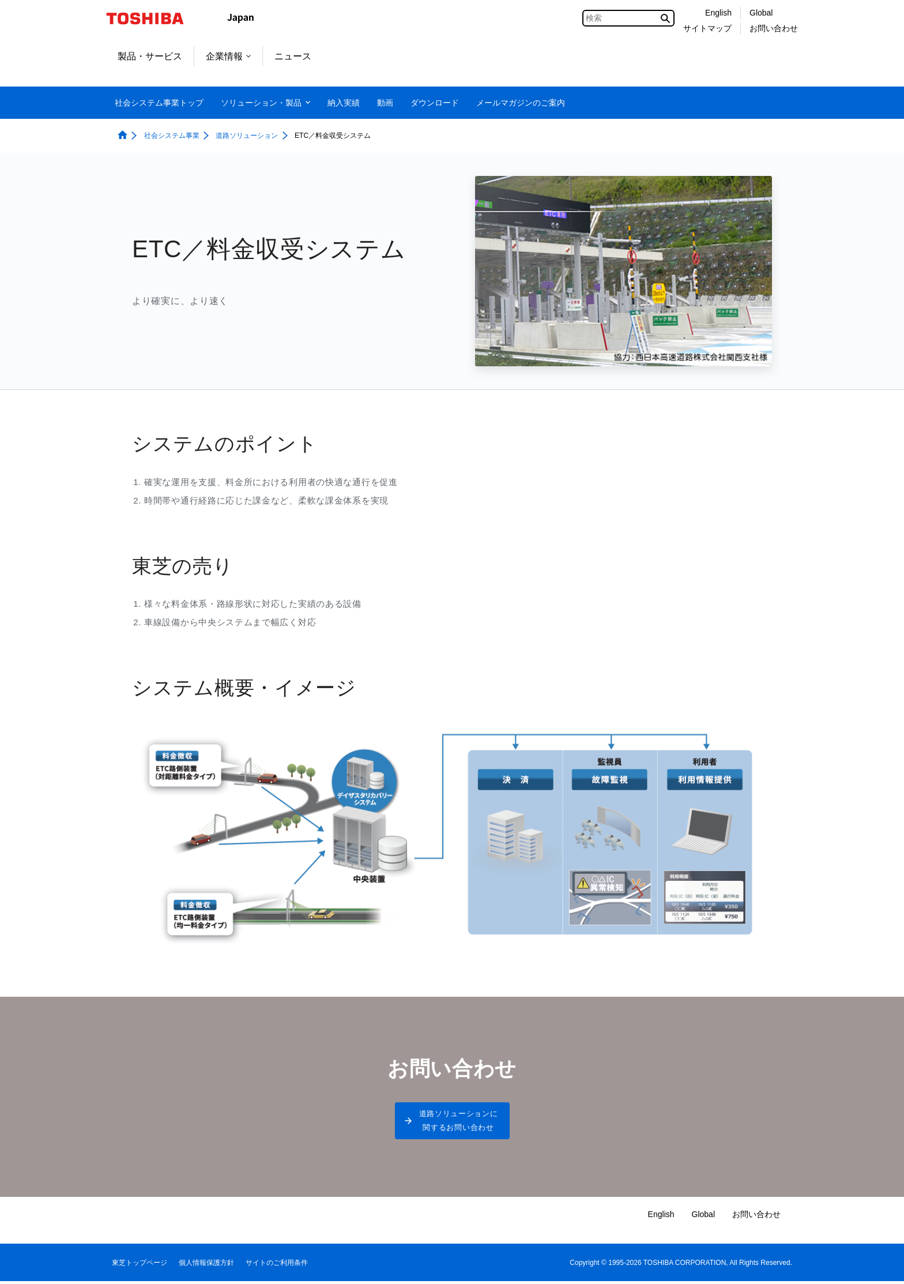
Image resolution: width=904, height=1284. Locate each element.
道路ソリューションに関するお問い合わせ (458, 1122)
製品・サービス (150, 56)
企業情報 (228, 56)
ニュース (292, 56)
